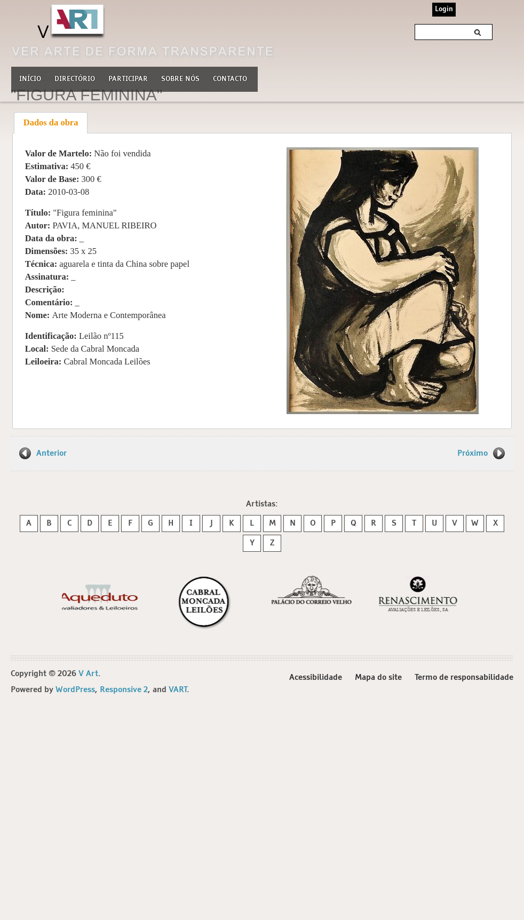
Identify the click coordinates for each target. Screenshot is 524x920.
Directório (74, 78)
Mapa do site (378, 677)
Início (30, 79)
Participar (128, 79)
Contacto (230, 79)
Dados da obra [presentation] (50, 122)
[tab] (51, 122)
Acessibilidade (315, 677)
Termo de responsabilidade (464, 677)
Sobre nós (180, 78)
